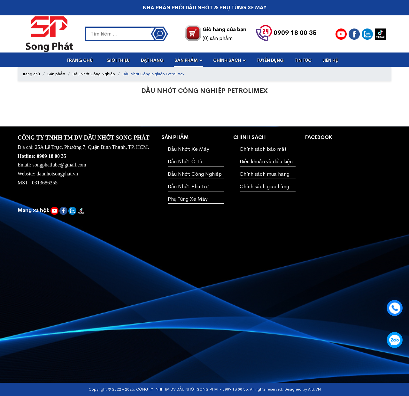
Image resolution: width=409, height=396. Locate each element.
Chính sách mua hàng (264, 174)
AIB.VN (314, 389)
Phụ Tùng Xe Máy (188, 199)
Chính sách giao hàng (264, 186)
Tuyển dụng (270, 60)
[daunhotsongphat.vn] (354, 34)
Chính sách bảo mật (263, 149)
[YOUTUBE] (341, 34)
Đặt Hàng (152, 60)
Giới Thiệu (118, 60)
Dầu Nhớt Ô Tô (185, 161)
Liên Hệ (330, 60)
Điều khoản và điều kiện (266, 161)
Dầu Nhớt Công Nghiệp (94, 74)
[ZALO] (367, 34)
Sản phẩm (56, 74)
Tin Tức (303, 60)
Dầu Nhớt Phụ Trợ (188, 186)
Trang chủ (31, 74)
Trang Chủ (79, 60)
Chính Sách (227, 60)
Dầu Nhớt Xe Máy (188, 149)
